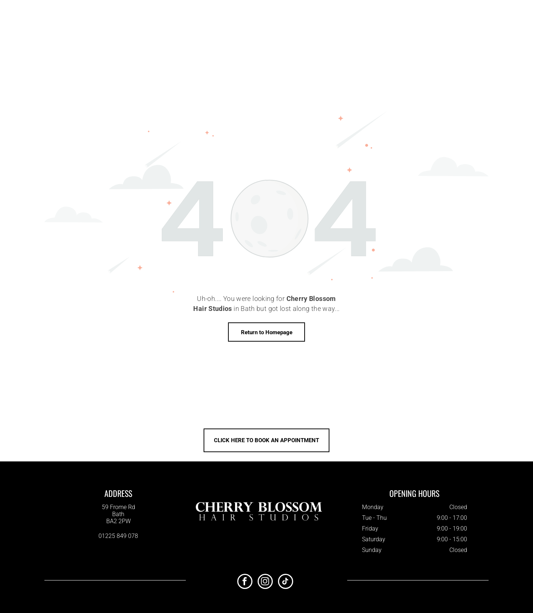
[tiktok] (285, 582)
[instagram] (265, 582)
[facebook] (244, 582)
